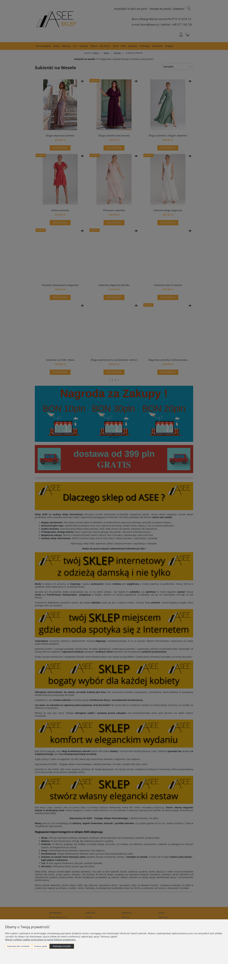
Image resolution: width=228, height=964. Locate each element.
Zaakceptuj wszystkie (62, 946)
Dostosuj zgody (40, 946)
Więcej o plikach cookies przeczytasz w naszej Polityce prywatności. (40, 939)
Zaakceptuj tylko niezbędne (18, 946)
